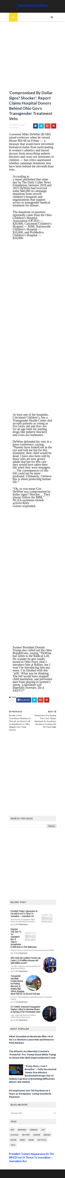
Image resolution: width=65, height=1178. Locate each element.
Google (14, 1135)
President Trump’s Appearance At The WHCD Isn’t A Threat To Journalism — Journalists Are (24, 913)
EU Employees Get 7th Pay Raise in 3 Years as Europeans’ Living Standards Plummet (30, 1093)
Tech (13, 1145)
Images (47, 1135)
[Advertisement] (32, 57)
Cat (43, 1130)
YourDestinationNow (32, 5)
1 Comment (14, 128)
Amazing (22, 1130)
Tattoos (41, 1140)
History (26, 1135)
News (11, 700)
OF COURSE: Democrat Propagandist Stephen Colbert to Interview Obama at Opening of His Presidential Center (25, 1009)
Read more (24, 924)
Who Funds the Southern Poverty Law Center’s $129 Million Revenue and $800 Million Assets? (25, 960)
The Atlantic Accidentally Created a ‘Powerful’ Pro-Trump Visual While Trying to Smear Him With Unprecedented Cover (32, 1054)
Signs (31, 1140)
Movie (13, 1140)
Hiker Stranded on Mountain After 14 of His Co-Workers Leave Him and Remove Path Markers (31, 1039)
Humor (36, 1135)
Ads (12, 1130)
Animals (34, 1130)
